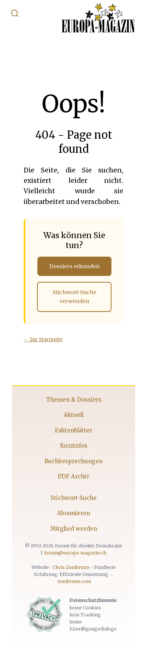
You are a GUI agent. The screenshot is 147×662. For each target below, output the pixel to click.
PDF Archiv (74, 476)
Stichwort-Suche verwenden (74, 296)
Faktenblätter (73, 430)
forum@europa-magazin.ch (75, 553)
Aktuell (73, 414)
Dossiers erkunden (74, 266)
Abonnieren (73, 513)
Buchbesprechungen (73, 461)
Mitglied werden (73, 528)
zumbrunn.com (74, 581)
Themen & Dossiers (73, 399)
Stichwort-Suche (74, 497)
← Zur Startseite (43, 339)
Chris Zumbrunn (71, 567)
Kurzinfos (73, 445)
